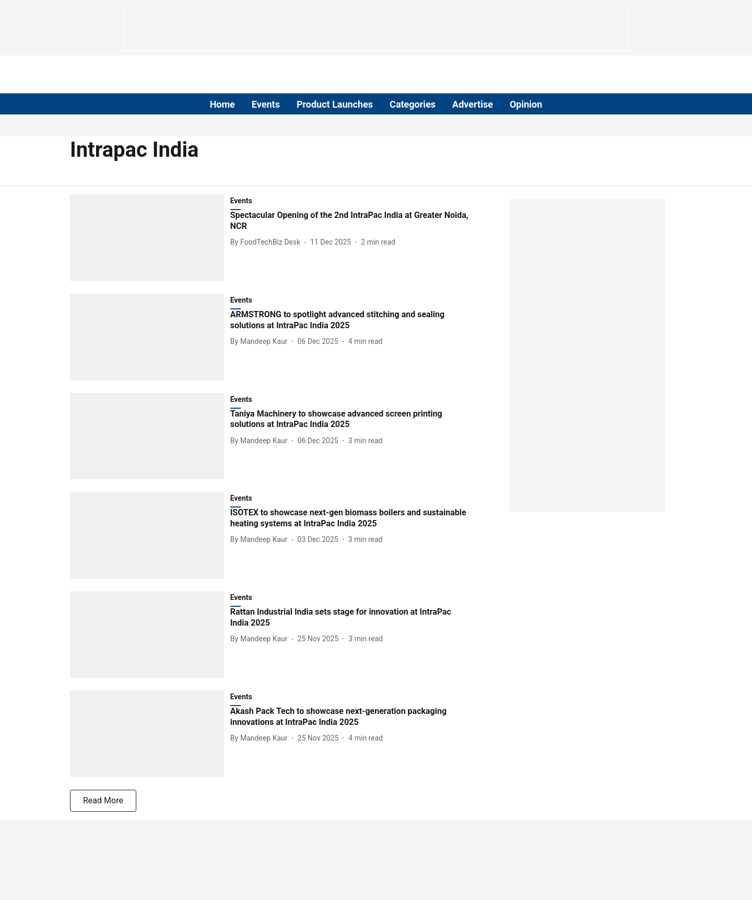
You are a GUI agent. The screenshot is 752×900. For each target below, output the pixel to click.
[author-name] (267, 242)
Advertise (472, 104)
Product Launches (335, 104)
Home (222, 104)
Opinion (526, 104)
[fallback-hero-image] (150, 237)
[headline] (350, 221)
